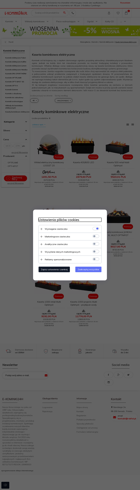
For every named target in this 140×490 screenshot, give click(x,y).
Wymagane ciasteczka (56, 229)
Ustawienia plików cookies (59, 220)
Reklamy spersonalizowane (58, 259)
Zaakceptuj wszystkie (88, 269)
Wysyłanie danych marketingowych (62, 251)
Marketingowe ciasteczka (57, 236)
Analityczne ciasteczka (56, 244)
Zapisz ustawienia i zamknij (54, 269)
